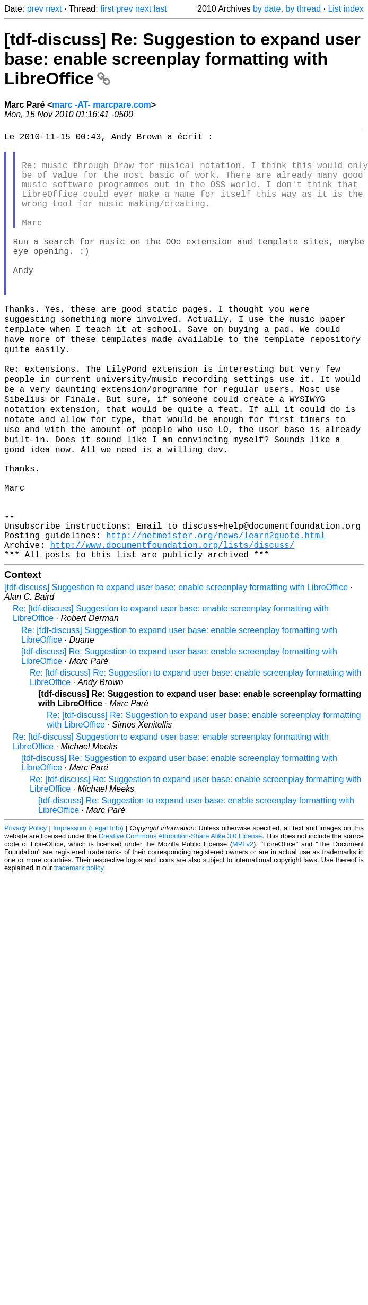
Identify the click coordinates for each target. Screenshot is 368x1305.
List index (346, 8)
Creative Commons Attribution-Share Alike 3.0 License (180, 922)
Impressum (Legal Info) (88, 914)
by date (267, 8)
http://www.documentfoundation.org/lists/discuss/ (172, 628)
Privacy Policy (25, 914)
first (107, 8)
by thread (303, 8)
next (54, 8)
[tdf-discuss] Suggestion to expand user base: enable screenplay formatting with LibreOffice (176, 673)
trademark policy (78, 954)
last (160, 8)
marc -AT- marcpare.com (101, 104)
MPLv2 (242, 930)
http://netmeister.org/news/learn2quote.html (215, 617)
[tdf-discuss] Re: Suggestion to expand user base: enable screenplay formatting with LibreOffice (182, 59)
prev (35, 8)
